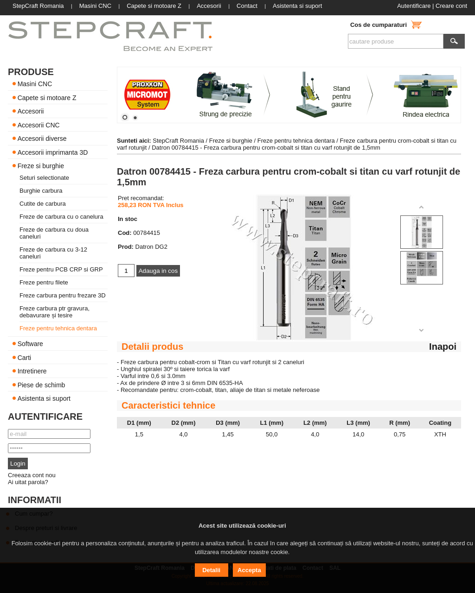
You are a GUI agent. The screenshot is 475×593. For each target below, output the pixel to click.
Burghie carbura (41, 190)
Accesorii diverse (42, 138)
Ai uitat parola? (28, 482)
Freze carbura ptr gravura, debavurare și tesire (54, 312)
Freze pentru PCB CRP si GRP (61, 269)
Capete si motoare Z (47, 97)
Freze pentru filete (43, 282)
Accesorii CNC (39, 124)
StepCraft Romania (178, 140)
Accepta (249, 570)
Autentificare (413, 5)
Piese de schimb (41, 384)
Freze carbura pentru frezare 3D (62, 295)
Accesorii (31, 111)
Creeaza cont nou (32, 475)
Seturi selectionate (44, 177)
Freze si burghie (41, 166)
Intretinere (32, 371)
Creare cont (451, 5)
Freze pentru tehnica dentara (58, 328)
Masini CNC (35, 84)
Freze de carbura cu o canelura (61, 216)
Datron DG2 (151, 246)
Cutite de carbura (42, 203)
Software (30, 343)
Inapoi (442, 346)
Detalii (211, 570)
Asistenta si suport (44, 398)
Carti (25, 357)
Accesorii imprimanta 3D (53, 152)
